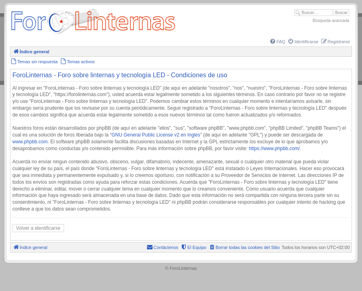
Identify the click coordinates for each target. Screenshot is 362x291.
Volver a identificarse (38, 228)
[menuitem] (277, 41)
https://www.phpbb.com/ (274, 148)
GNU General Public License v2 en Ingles (156, 135)
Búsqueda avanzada (331, 20)
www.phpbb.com (30, 141)
